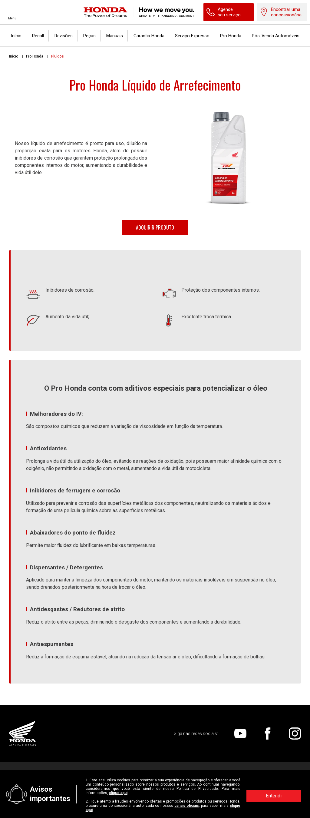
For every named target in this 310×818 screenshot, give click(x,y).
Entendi (274, 796)
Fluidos (57, 56)
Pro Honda (34, 56)
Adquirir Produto (155, 227)
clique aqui (118, 793)
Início (13, 56)
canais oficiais (186, 805)
